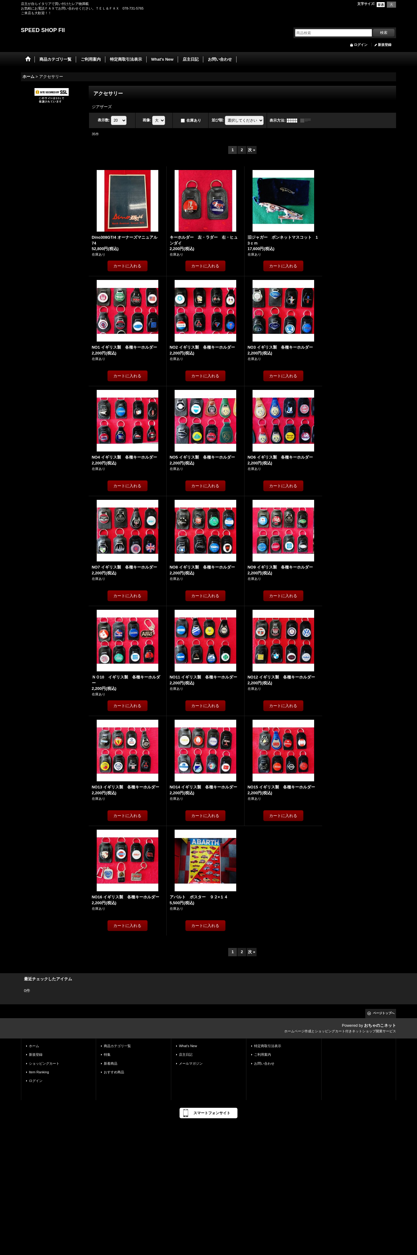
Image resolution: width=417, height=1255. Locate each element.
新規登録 (384, 45)
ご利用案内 (262, 1054)
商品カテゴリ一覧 (117, 1046)
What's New (188, 1046)
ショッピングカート (44, 1063)
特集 (107, 1054)
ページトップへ (384, 1013)
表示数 (104, 120)
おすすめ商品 (114, 1072)
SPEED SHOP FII (43, 30)
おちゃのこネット (380, 1025)
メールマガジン (191, 1063)
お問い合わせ (264, 1063)
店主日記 (185, 1054)
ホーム (34, 1046)
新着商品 (110, 1063)
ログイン (360, 45)
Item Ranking (39, 1072)
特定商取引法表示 (267, 1046)
